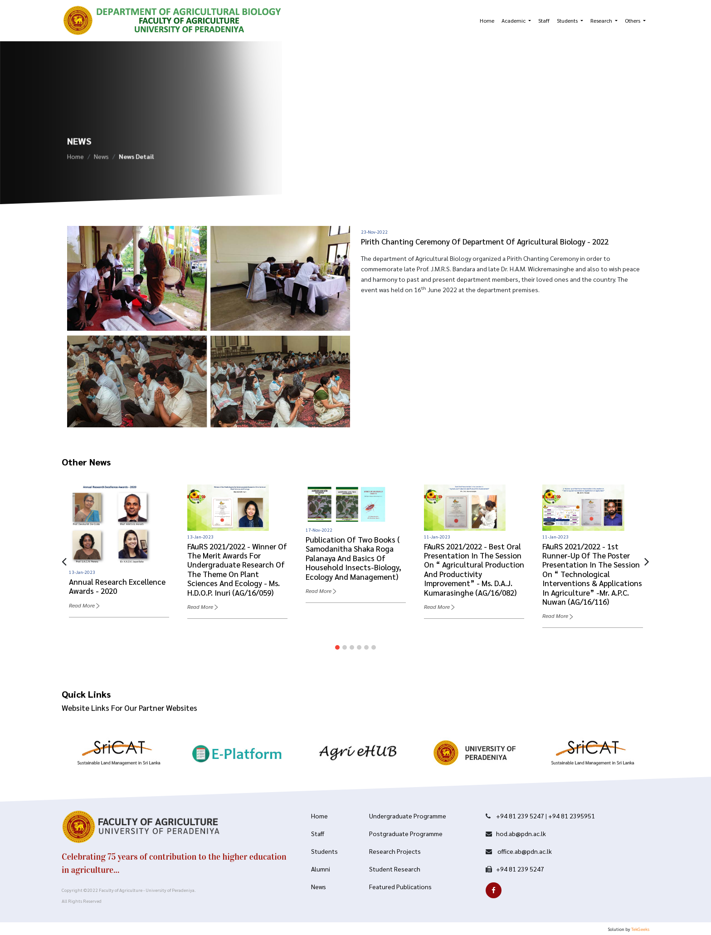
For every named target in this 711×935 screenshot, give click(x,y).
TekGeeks (640, 929)
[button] (337, 647)
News (101, 159)
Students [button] (568, 20)
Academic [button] (514, 20)
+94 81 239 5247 (520, 816)
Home (487, 20)
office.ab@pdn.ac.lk (524, 851)
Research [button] (602, 20)
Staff (544, 20)
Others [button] (633, 20)
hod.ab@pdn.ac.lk (521, 833)
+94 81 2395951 (571, 816)
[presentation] (64, 560)
